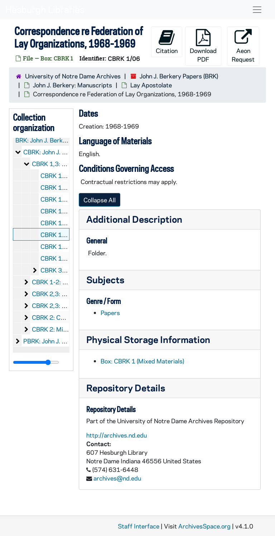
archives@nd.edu (117, 478)
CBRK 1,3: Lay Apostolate (67, 164)
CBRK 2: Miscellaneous (63, 329)
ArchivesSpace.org (204, 526)
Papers (110, 313)
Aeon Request (243, 46)
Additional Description (134, 219)
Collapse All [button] (99, 200)
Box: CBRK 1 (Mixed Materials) (142, 361)
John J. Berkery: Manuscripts (72, 85)
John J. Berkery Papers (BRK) (179, 76)
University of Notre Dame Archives (73, 76)
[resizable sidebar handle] (36, 362)
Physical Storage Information (148, 339)
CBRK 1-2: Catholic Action (68, 282)
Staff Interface (138, 526)
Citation (167, 41)
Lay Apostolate (151, 85)
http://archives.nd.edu (116, 435)
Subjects (105, 279)
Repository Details (125, 387)
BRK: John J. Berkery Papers (53, 140)
